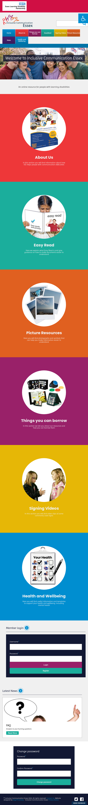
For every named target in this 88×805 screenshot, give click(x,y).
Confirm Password (24, 768)
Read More (12, 733)
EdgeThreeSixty (18, 800)
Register (46, 671)
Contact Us (50, 798)
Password (14, 654)
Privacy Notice (53, 800)
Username (14, 642)
